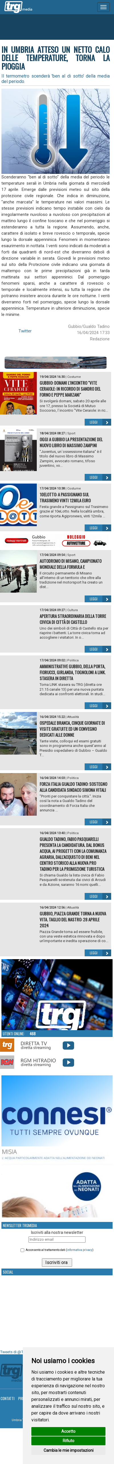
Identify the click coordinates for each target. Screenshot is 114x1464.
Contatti (8, 1398)
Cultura (72, 610)
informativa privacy (79, 1249)
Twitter (25, 331)
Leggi (100, 422)
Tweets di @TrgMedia (18, 1352)
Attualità (73, 717)
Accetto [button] (68, 1431)
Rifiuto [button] (68, 1440)
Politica (73, 660)
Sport (71, 433)
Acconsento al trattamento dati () (59, 1249)
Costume (74, 377)
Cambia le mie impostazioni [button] (68, 1450)
